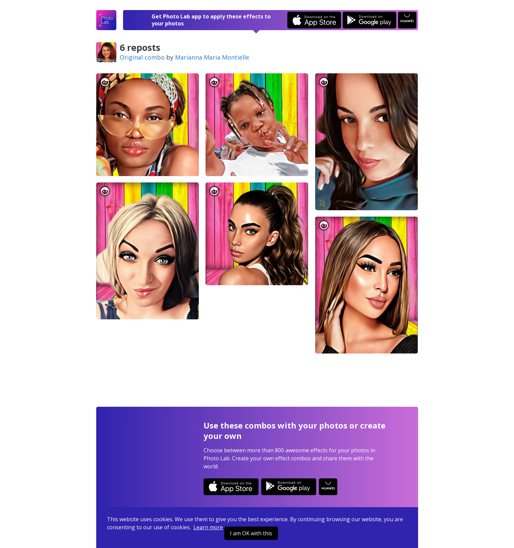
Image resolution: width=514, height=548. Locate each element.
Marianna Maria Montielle (212, 57)
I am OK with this (251, 533)
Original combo (142, 57)
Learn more (208, 527)
